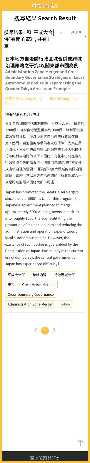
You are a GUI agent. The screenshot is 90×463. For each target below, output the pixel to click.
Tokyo (65, 305)
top (80, 443)
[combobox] (70, 33)
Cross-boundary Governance (31, 295)
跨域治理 (40, 276)
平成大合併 (16, 276)
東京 (11, 285)
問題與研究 (45, 5)
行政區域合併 (64, 276)
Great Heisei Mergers (38, 285)
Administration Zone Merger (30, 305)
